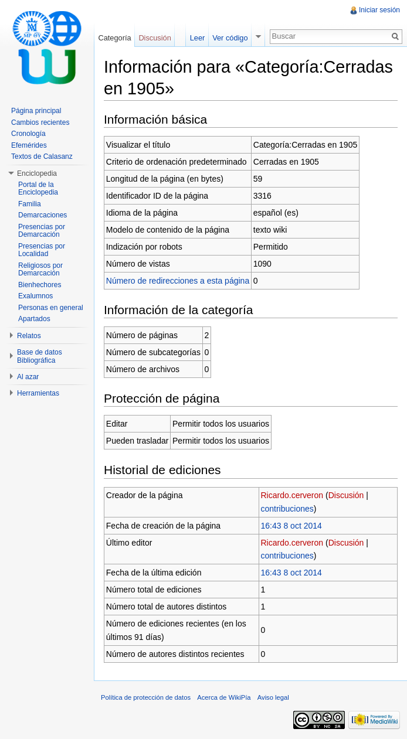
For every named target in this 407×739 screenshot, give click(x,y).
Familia (29, 204)
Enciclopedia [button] (37, 173)
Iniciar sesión (379, 10)
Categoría (114, 37)
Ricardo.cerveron (292, 495)
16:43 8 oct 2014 (291, 525)
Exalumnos (35, 296)
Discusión (346, 495)
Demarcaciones (42, 215)
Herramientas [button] (38, 393)
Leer (197, 37)
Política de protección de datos (146, 697)
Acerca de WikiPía (223, 697)
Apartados (34, 319)
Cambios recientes (40, 122)
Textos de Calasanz (42, 156)
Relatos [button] (29, 336)
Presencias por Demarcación (41, 231)
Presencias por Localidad (41, 250)
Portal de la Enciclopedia (38, 189)
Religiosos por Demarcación (40, 269)
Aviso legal (273, 697)
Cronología (28, 134)
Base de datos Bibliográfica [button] (39, 356)
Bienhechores (39, 285)
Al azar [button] (28, 377)
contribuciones (287, 508)
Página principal (36, 111)
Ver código (229, 37)
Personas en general (50, 308)
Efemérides (29, 145)
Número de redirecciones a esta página (177, 280)
